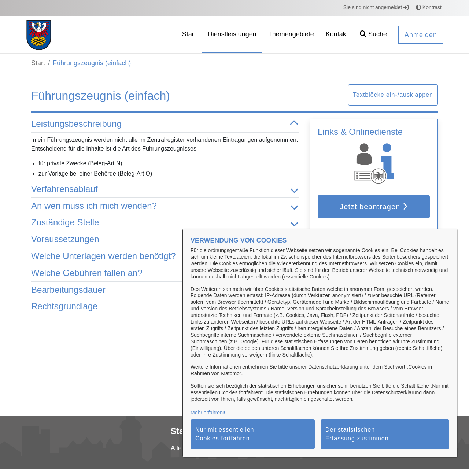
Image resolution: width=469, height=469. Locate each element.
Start (38, 63)
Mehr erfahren (207, 413)
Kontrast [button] (429, 7)
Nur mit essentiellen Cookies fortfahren (224, 434)
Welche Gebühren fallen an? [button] (165, 273)
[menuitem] (189, 34)
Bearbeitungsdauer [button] (165, 290)
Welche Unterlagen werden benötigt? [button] (165, 256)
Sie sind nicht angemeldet (376, 7)
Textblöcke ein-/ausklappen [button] (393, 95)
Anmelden (421, 34)
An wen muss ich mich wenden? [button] (165, 206)
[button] (373, 34)
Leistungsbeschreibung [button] (165, 124)
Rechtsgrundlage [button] (165, 306)
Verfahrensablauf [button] (165, 189)
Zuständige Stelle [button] (165, 222)
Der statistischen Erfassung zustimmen (357, 434)
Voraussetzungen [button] (165, 239)
